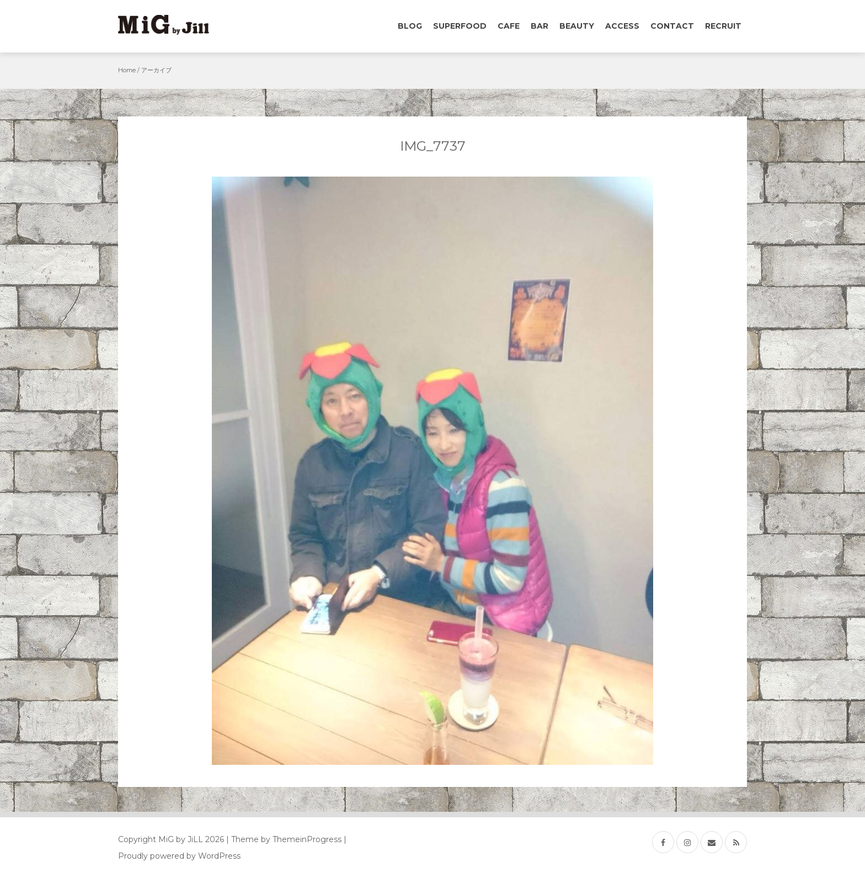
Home (127, 70)
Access (622, 26)
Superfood (460, 26)
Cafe (509, 26)
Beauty (576, 26)
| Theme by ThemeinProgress (283, 839)
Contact (672, 26)
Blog (410, 26)
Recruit (723, 26)
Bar (539, 26)
